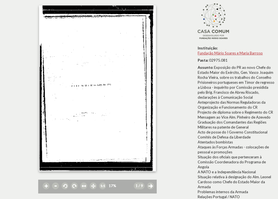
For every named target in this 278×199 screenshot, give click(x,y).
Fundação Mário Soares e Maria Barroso (230, 53)
